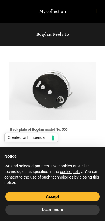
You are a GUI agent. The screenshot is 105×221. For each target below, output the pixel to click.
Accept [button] (52, 196)
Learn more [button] (52, 209)
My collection (52, 11)
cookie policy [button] (71, 171)
